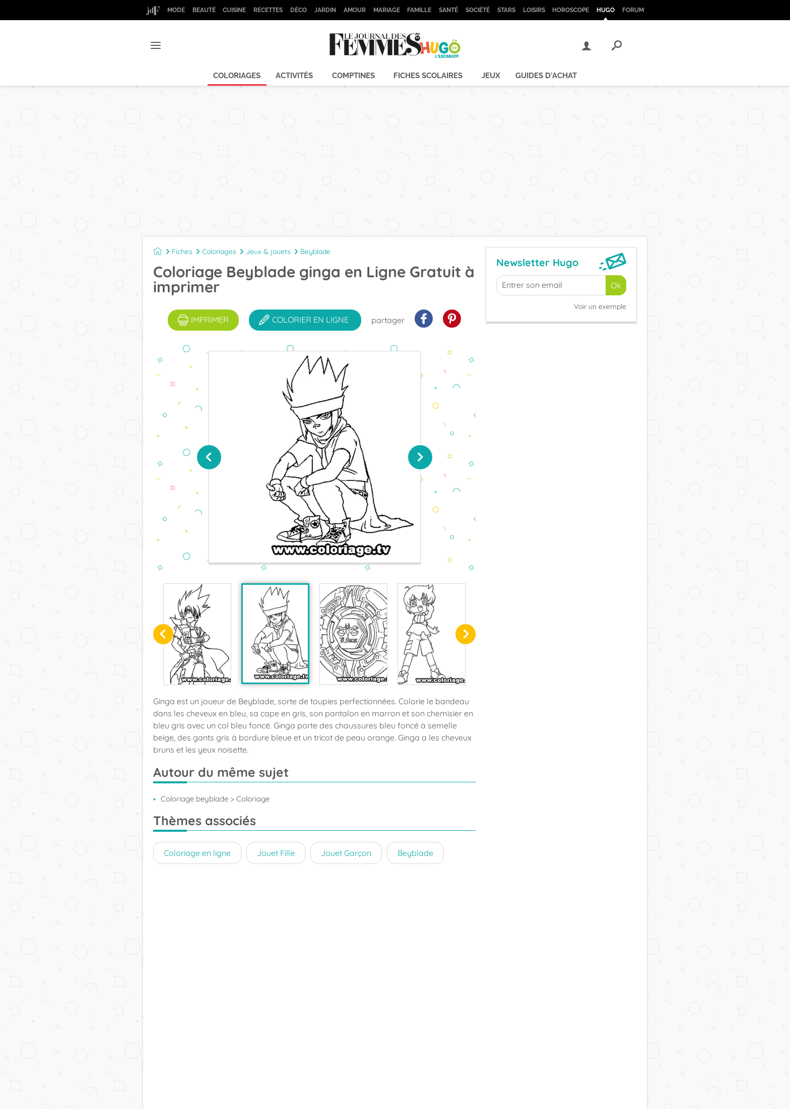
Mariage (386, 10)
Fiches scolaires (428, 75)
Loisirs (534, 10)
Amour (355, 10)
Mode (176, 10)
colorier (304, 320)
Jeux (491, 75)
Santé (448, 10)
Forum (633, 10)
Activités (294, 75)
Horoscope (570, 10)
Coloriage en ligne (197, 853)
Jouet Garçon (346, 853)
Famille (419, 10)
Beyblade (315, 251)
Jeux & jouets (268, 251)
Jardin (325, 10)
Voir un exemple (600, 306)
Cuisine (234, 10)
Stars (506, 10)
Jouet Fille (276, 853)
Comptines (353, 75)
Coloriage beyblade (194, 799)
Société (478, 10)
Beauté (204, 10)
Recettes (268, 10)
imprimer (203, 320)
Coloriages (236, 75)
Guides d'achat (546, 75)
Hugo (606, 10)
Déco (298, 10)
